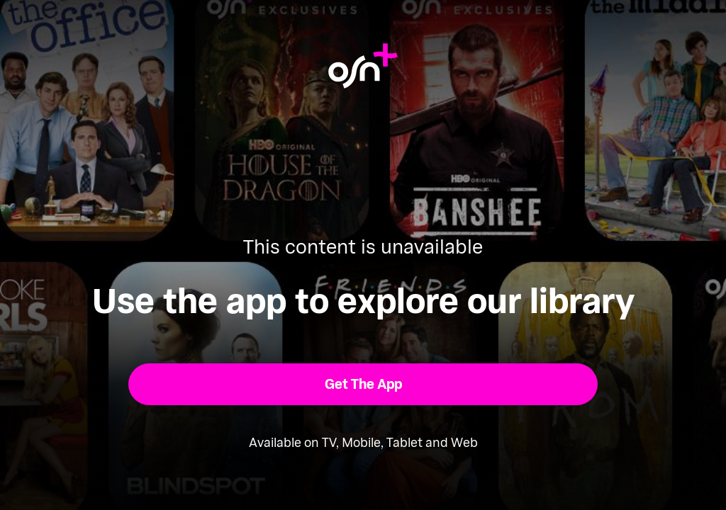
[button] (363, 384)
